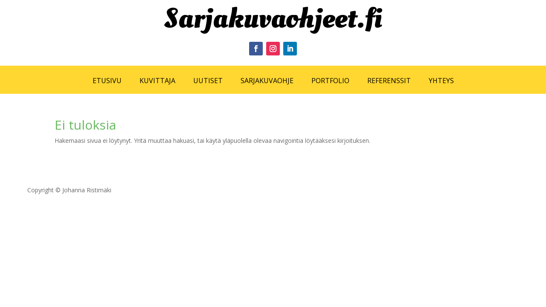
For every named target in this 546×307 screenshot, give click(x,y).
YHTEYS (441, 80)
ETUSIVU (107, 80)
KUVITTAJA (157, 80)
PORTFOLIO (330, 80)
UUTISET (208, 80)
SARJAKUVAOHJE (267, 80)
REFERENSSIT (389, 80)
